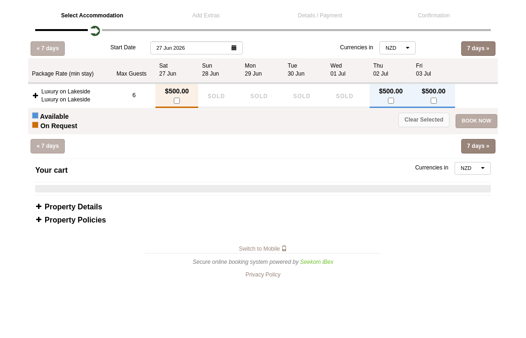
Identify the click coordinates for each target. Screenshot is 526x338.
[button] (196, 47)
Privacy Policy (263, 274)
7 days (478, 48)
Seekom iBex (316, 262)
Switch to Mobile (263, 249)
